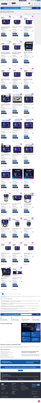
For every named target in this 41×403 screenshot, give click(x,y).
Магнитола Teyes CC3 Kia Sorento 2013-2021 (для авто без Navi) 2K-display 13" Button (17, 81)
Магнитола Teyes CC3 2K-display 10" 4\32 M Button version (17, 157)
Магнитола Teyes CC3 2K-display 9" (17, 182)
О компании (10, 0)
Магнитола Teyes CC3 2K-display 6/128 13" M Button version (17, 132)
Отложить (1, 65)
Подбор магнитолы (38, 5)
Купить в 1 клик (15, 35)
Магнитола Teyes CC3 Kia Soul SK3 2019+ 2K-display (17, 207)
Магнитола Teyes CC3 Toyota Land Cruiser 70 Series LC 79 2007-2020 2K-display (5, 106)
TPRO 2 (13, 5)
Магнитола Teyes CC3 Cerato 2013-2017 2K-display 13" (5, 257)
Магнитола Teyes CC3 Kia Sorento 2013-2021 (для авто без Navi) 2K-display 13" (5, 81)
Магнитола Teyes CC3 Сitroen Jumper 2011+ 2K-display (16, 27)
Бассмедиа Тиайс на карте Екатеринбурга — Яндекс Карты (10, 346)
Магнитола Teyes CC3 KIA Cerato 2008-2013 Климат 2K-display (28, 207)
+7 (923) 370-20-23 (32, 0)
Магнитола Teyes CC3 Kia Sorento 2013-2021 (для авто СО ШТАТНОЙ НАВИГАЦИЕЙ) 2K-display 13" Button (6, 53)
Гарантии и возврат (14, 391)
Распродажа (31, 5)
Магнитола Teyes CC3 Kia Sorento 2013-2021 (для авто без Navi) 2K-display (28, 53)
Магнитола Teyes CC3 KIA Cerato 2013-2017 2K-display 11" (28, 257)
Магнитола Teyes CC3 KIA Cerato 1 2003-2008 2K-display (17, 232)
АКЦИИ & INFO (7, 0)
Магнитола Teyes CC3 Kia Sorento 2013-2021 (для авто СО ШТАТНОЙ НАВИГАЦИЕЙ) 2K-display (5, 27)
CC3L (6, 5)
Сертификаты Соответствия (15, 394)
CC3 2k (4, 5)
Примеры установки (14, 393)
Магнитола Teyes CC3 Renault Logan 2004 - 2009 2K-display (6, 207)
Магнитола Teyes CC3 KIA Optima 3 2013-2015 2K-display (17, 282)
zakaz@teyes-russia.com (34, 398)
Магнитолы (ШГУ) (5, 10)
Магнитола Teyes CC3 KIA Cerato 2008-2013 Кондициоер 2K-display (5, 232)
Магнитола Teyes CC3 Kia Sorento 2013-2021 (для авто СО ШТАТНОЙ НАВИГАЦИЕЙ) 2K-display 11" (17, 53)
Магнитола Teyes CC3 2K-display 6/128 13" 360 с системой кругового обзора (17, 106)
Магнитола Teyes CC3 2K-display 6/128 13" (28, 106)
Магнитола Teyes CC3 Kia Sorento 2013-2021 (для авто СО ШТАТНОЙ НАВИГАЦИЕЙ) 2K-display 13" (28, 27)
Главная (1, 10)
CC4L (19, 5)
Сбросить (37, 319)
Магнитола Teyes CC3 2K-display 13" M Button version (29, 132)
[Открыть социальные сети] (39, 401)
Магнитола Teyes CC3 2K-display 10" (29, 182)
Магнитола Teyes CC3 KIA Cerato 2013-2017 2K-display (5, 282)
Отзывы (12, 0)
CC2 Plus (16, 5)
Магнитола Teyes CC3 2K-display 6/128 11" (28, 157)
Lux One (9, 5)
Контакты (15, 0)
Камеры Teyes (22, 390)
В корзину (3, 60)
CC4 (1, 5)
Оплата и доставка (14, 390)
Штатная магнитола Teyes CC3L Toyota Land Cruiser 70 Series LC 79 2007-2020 (6, 157)
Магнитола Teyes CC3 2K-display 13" (6, 131)
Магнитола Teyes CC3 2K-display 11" (6, 182)
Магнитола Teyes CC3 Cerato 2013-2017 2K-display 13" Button (17, 257)
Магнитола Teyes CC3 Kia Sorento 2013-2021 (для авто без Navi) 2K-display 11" (28, 81)
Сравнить (1, 37)
